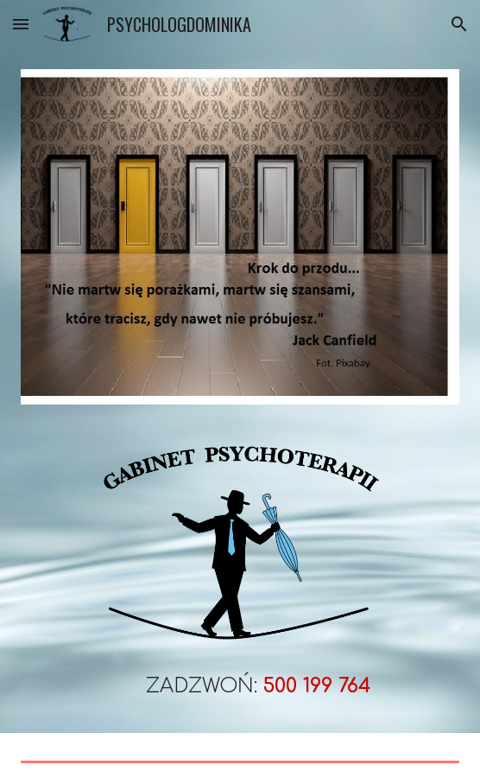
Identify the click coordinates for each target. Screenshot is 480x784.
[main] (240, 676)
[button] (20, 24)
